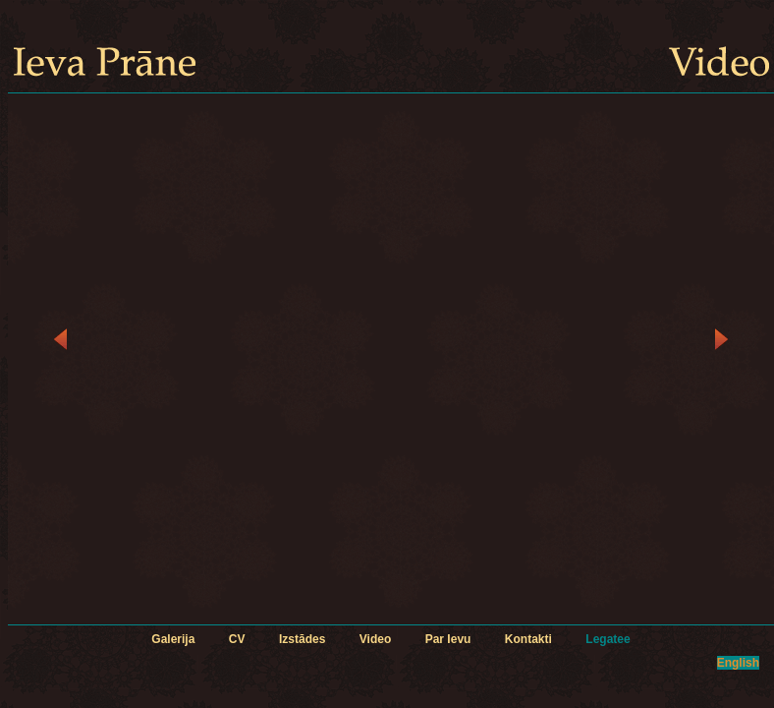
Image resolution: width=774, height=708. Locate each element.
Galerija (172, 639)
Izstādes (302, 639)
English (738, 663)
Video (375, 639)
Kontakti (528, 639)
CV (237, 639)
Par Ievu (448, 639)
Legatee (607, 639)
